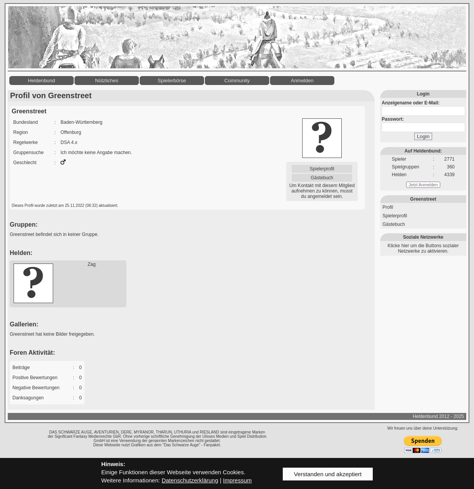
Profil (387, 207)
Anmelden (302, 80)
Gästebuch (322, 177)
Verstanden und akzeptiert (328, 474)
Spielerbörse (172, 80)
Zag (92, 264)
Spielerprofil (322, 169)
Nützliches (106, 80)
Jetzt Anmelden (423, 184)
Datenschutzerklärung (190, 480)
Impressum (237, 480)
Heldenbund (41, 80)
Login (423, 136)
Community (237, 80)
